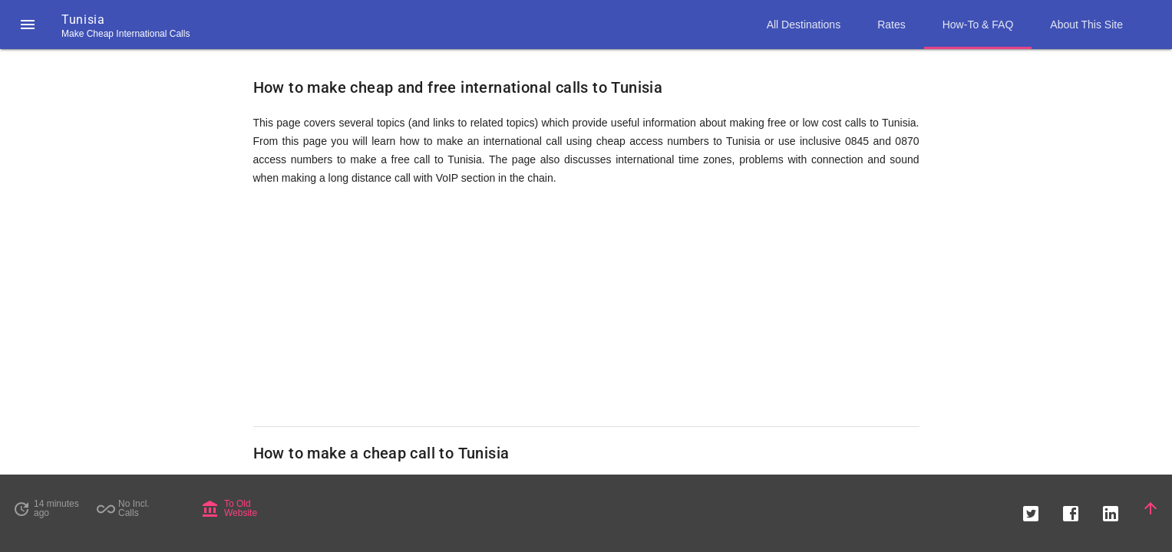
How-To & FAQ (978, 24)
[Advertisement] (586, 306)
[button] (27, 24)
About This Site (1086, 24)
